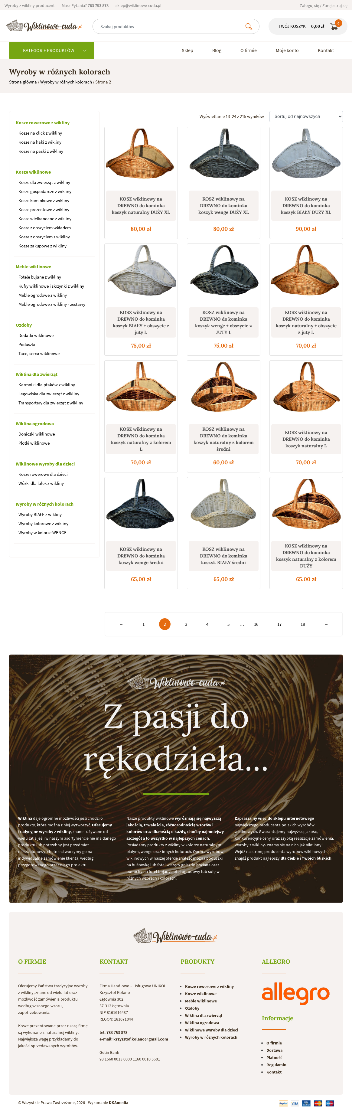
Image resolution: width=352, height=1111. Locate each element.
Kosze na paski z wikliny (40, 151)
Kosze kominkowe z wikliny (43, 200)
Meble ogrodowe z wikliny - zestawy (51, 304)
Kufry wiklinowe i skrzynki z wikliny (51, 286)
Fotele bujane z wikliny (39, 277)
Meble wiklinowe (33, 266)
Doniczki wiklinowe (36, 434)
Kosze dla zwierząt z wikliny (44, 182)
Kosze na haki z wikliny (39, 142)
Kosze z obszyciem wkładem (44, 227)
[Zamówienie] (306, 116)
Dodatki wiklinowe (36, 335)
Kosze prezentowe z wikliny (43, 209)
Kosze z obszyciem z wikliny (44, 237)
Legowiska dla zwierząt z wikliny (48, 394)
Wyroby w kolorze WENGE (42, 532)
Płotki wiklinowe (34, 443)
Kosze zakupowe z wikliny (42, 246)
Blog (216, 50)
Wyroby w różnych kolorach (66, 82)
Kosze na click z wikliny (40, 133)
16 (256, 624)
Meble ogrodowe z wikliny (42, 295)
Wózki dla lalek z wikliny (41, 483)
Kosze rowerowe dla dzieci (43, 474)
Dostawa (274, 1050)
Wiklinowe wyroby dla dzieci (45, 464)
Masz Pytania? (85, 5)
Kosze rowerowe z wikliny (43, 122)
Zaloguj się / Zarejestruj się (323, 5)
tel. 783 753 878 (113, 1032)
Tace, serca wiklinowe (39, 353)
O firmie (248, 50)
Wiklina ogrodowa (35, 423)
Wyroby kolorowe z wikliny (43, 523)
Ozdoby (24, 325)
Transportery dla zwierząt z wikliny (50, 403)
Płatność (274, 1057)
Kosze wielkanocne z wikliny (44, 218)
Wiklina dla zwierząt (36, 374)
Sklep (187, 50)
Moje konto (287, 50)
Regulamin (276, 1064)
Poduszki (26, 344)
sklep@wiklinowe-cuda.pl (138, 5)
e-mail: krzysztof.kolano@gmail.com (133, 1039)
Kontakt (326, 50)
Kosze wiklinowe (33, 172)
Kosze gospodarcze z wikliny (44, 191)
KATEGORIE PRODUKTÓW (54, 50)
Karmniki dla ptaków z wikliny (46, 384)
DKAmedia (118, 1102)
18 (303, 624)
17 (279, 624)
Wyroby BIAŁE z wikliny (40, 514)
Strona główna (23, 82)
